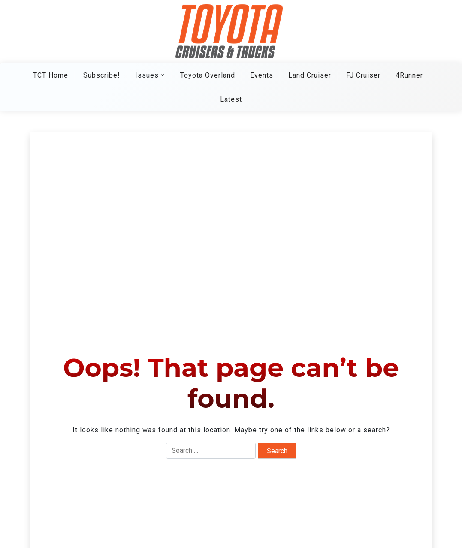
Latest (231, 99)
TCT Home (50, 75)
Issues (147, 75)
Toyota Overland (207, 75)
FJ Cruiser (363, 75)
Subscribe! (101, 75)
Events (261, 75)
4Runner (409, 75)
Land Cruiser (309, 75)
